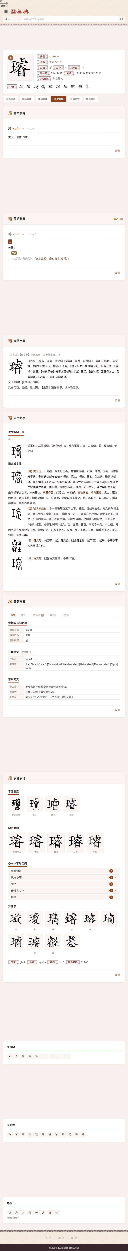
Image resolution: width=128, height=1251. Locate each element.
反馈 (117, 150)
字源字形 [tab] (91, 99)
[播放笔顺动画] (10, 57)
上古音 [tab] (65, 615)
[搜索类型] (12, 19)
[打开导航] (6, 11)
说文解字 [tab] (59, 99)
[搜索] (121, 19)
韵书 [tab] (23, 615)
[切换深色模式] (7, 5)
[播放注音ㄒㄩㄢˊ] (61, 62)
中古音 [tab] (53, 615)
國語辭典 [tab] (27, 99)
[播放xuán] (58, 56)
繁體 (3, 5)
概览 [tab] (13, 615)
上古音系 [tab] (37, 615)
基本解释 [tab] (11, 99)
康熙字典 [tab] (43, 99)
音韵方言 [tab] (75, 99)
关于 (48, 1238)
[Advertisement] (64, 35)
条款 (61, 1238)
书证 (121, 218)
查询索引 (4, 2)
